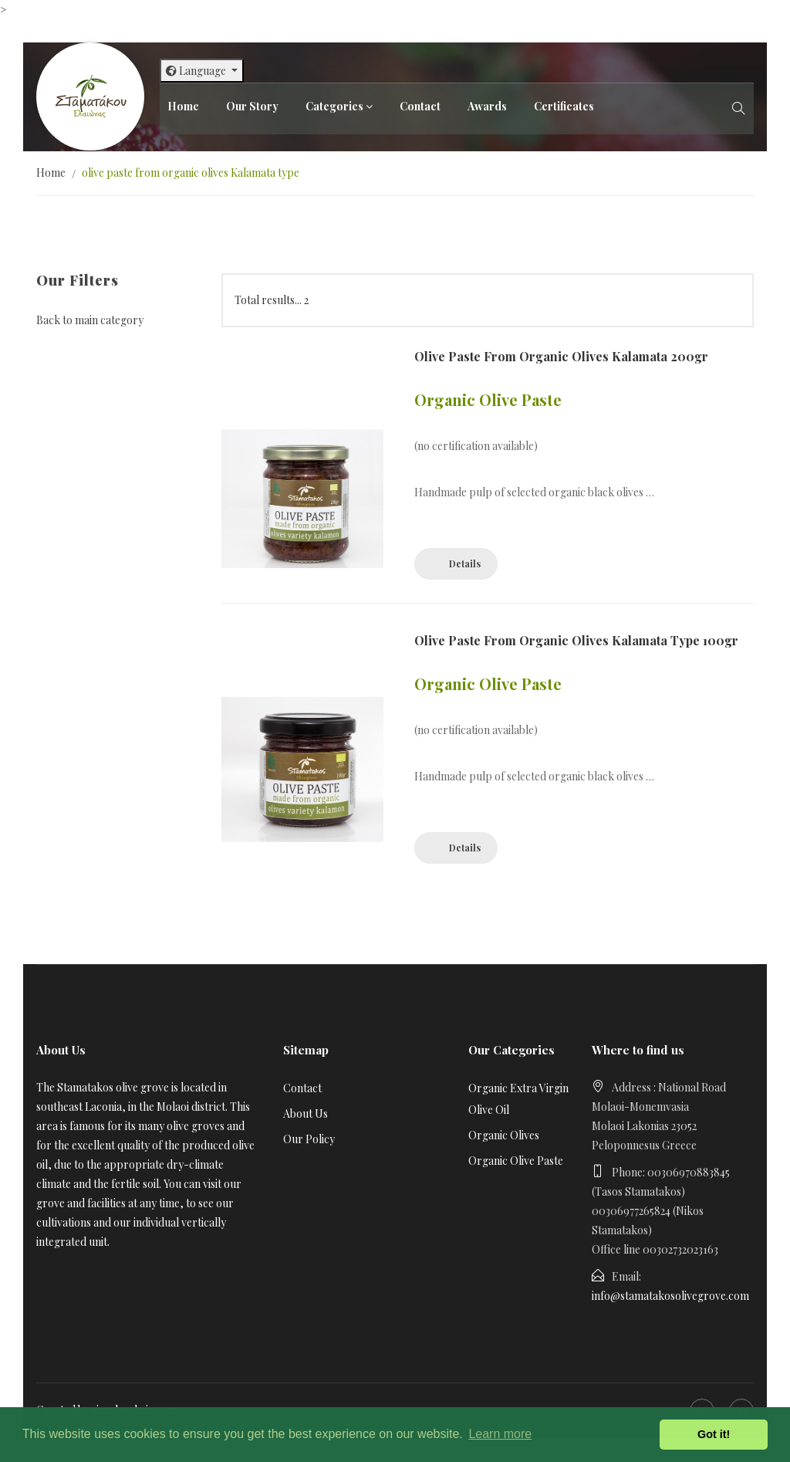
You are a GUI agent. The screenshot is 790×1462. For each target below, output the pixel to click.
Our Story (252, 106)
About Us (305, 1113)
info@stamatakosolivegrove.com (670, 1295)
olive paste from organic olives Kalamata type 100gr (576, 640)
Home (183, 106)
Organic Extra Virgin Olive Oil (518, 1099)
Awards (487, 106)
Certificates (564, 106)
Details (465, 563)
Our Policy (309, 1139)
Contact (420, 106)
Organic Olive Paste (515, 1160)
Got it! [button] (713, 1434)
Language (197, 70)
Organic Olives (503, 1135)
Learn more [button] (500, 1433)
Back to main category (89, 320)
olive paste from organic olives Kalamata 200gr (561, 356)
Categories (334, 106)
